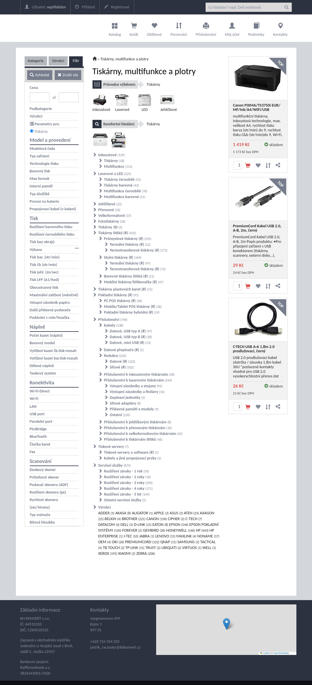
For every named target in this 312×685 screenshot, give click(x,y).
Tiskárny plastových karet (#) (125, 289)
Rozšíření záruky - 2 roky (127, 476)
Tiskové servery (113, 446)
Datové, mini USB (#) (130, 342)
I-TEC (131, 536)
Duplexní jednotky (127, 397)
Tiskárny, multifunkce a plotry (124, 59)
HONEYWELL (180, 530)
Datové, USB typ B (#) (131, 336)
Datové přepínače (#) (124, 349)
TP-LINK (135, 547)
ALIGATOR (142, 513)
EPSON (179, 524)
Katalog (115, 28)
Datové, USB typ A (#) (131, 331)
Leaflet (264, 653)
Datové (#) (122, 361)
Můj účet (232, 28)
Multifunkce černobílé (125, 191)
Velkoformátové (115, 215)
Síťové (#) (122, 367)
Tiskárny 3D (110, 227)
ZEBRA (145, 553)
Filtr (76, 60)
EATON (160, 524)
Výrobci (58, 60)
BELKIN (113, 518)
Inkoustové (111, 154)
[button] (226, 624)
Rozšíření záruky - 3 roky (128, 482)
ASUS (176, 513)
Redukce (115, 355)
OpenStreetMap (281, 653)
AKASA (123, 513)
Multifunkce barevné (124, 196)
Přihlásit (85, 7)
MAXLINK (186, 536)
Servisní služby (114, 465)
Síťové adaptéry (125, 403)
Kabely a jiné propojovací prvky (132, 458)
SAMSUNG (188, 541)
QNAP (168, 541)
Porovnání (178, 28)
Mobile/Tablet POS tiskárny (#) (133, 306)
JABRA (146, 536)
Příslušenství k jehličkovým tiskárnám (137, 422)
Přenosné (109, 209)
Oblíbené (154, 28)
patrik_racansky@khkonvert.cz (115, 647)
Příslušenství (206, 28)
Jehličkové (110, 204)
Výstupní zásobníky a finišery (137, 391)
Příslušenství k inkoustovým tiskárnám (139, 374)
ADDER (106, 513)
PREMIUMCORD (142, 541)
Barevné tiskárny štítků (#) (129, 276)
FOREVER (132, 530)
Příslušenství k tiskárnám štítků (133, 439)
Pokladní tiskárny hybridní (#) (132, 312)
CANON (156, 518)
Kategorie (36, 60)
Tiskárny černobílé (122, 179)
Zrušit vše (68, 74)
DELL (127, 524)
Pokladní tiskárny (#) (118, 295)
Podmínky (256, 28)
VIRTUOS (192, 547)
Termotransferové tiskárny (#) (138, 250)
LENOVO (165, 536)
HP (202, 530)
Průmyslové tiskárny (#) (128, 238)
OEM (104, 541)
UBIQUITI (171, 547)
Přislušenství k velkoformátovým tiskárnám (143, 433)
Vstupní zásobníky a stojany (136, 386)
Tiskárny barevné (121, 185)
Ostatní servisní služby (125, 500)
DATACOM (109, 524)
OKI (118, 541)
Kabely (113, 325)
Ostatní (120, 414)
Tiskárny (41, 131)
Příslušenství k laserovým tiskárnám (138, 380)
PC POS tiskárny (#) (123, 300)
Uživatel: (45, 7)
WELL (209, 547)
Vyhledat (39, 74)
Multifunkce (118, 166)
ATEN (191, 513)
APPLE (161, 513)
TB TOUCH (114, 547)
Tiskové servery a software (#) (131, 452)
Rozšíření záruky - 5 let (127, 494)
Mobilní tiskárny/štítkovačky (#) (134, 282)
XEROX (107, 553)
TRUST (152, 547)
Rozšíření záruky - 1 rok (126, 471)
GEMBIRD (154, 530)
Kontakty (280, 28)
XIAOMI (126, 553)
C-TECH (193, 518)
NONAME (208, 536)
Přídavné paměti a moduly (134, 409)
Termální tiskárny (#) (130, 244)
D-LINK (143, 524)
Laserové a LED (114, 173)
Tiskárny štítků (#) (117, 232)
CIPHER (176, 518)
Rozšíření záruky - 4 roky (128, 488)
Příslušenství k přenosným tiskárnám (138, 427)
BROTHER (133, 518)
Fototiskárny (111, 221)
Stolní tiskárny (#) (122, 257)
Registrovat (117, 7)
